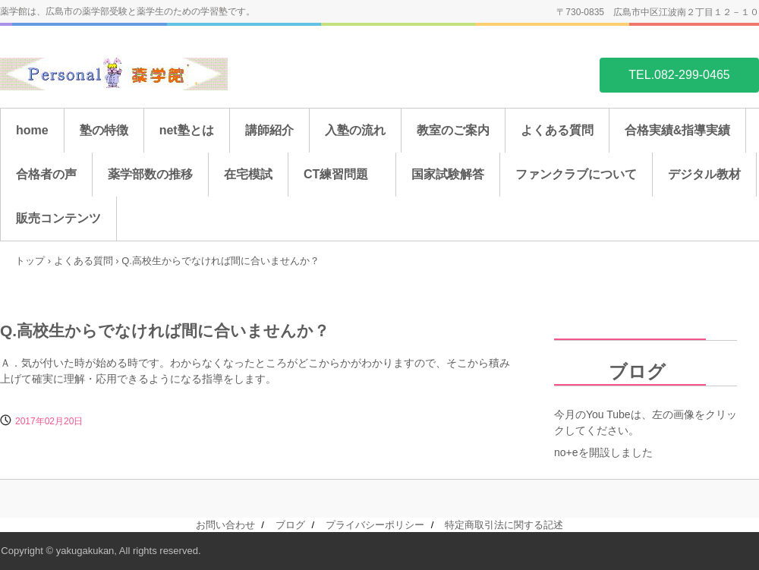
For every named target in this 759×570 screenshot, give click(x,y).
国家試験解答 (447, 174)
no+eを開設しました (603, 452)
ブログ (610, 371)
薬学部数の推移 (150, 174)
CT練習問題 (342, 174)
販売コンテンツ (58, 218)
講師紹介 (269, 130)
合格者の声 (46, 174)
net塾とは (186, 130)
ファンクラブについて (576, 174)
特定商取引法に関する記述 (504, 525)
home (32, 130)
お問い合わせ (225, 525)
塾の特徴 (104, 130)
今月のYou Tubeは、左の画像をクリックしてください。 (645, 422)
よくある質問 (557, 130)
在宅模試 (248, 174)
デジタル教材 (704, 174)
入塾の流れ (355, 130)
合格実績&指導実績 (678, 130)
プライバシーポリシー (375, 525)
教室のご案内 (453, 130)
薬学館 (114, 74)
